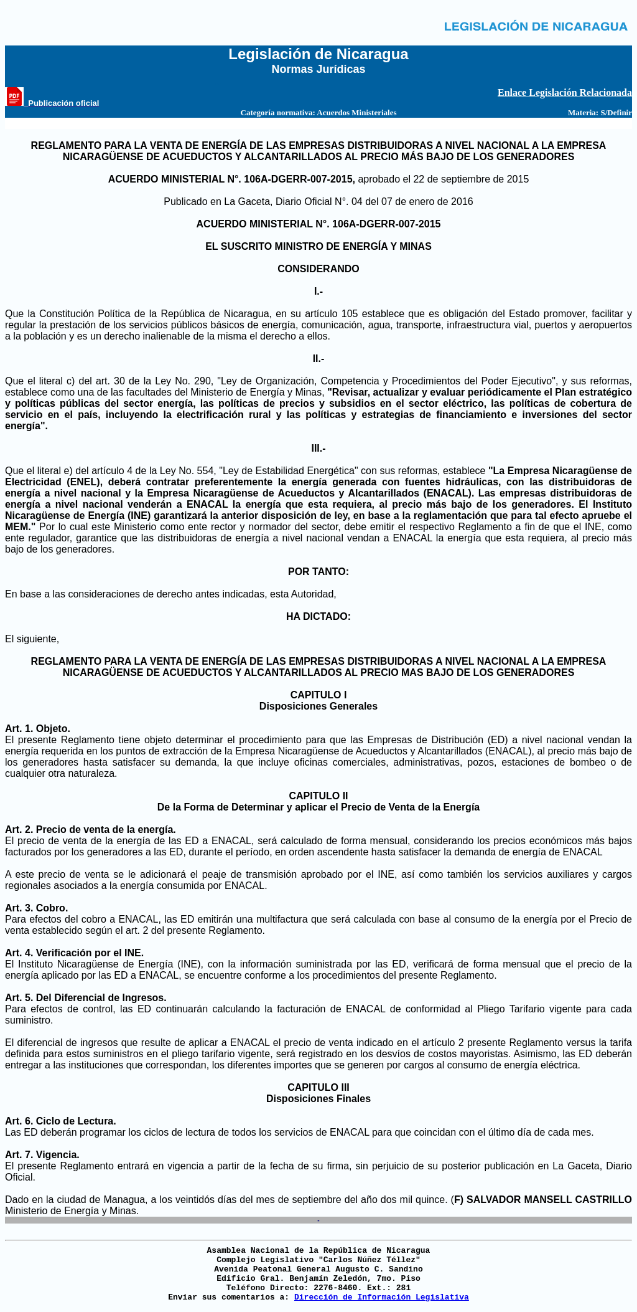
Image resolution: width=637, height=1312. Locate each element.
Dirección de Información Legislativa (381, 1297)
